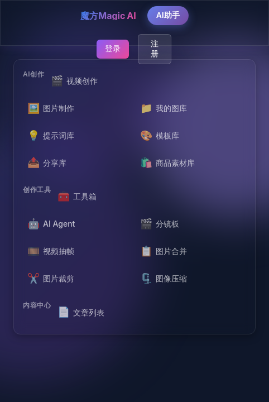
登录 (113, 48)
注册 (154, 48)
